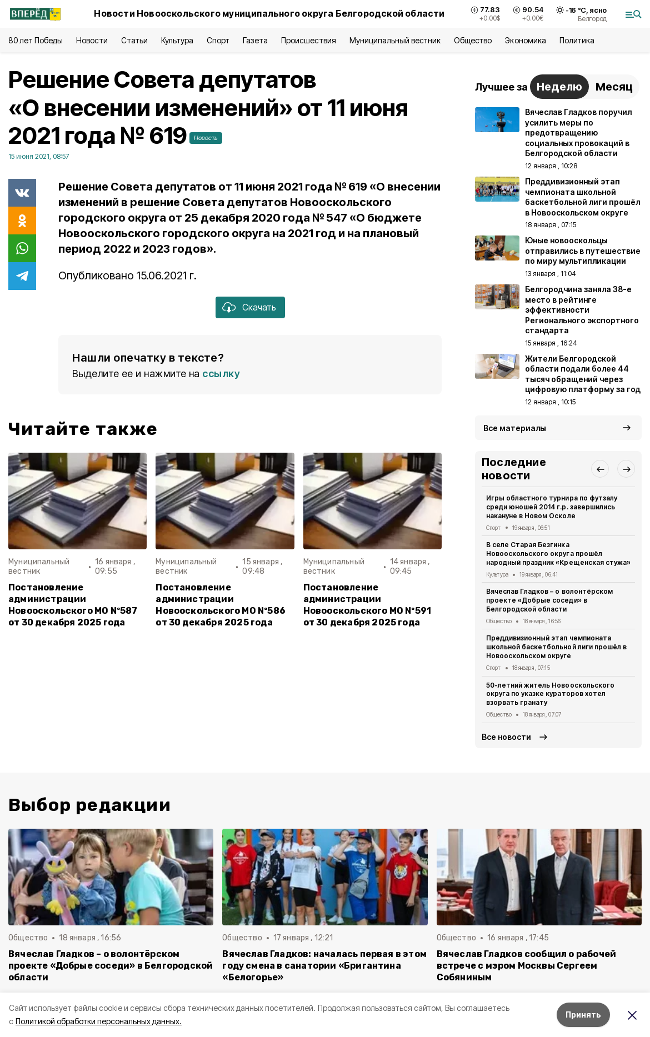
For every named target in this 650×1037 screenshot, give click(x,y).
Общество (473, 40)
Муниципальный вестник (395, 40)
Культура (177, 40)
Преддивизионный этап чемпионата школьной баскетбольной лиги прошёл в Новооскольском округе (556, 647)
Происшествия (308, 40)
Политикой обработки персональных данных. (99, 1021)
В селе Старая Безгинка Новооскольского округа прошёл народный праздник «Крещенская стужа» (558, 553)
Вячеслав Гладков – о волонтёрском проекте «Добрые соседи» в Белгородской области (549, 600)
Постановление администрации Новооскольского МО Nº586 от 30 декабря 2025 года (221, 605)
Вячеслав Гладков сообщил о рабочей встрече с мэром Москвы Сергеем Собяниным (527, 966)
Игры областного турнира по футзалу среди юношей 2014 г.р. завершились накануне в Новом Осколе (551, 507)
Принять (583, 1014)
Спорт (218, 40)
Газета (255, 40)
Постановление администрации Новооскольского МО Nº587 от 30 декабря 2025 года (73, 605)
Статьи (134, 40)
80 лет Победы (35, 40)
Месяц (614, 86)
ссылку (221, 373)
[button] (600, 469)
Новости (91, 40)
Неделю (559, 86)
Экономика (525, 40)
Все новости (506, 737)
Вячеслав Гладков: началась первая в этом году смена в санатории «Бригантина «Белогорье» (324, 966)
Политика (576, 40)
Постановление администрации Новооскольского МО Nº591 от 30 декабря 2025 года (367, 605)
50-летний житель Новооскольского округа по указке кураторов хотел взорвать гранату (550, 694)
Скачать (259, 307)
